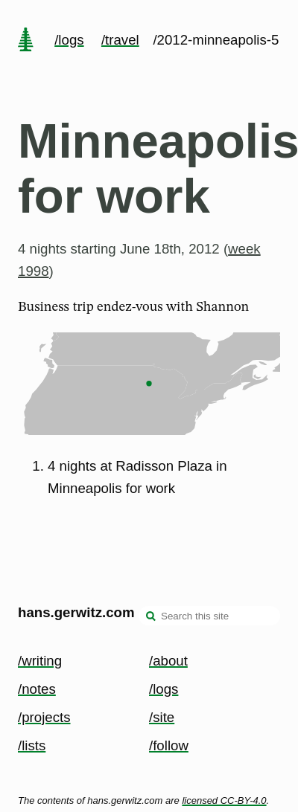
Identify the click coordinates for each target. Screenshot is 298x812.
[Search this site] (209, 615)
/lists (31, 745)
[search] (151, 617)
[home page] (25, 41)
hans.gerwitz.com (76, 612)
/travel (120, 40)
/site (161, 717)
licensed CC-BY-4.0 (224, 800)
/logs (68, 40)
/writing (40, 660)
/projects (44, 717)
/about (168, 660)
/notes (37, 689)
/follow (168, 745)
